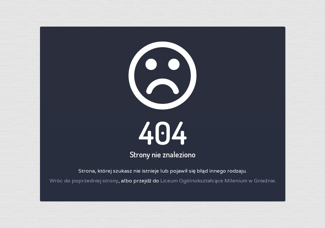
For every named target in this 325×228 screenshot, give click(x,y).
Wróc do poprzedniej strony (84, 180)
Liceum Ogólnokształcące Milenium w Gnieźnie (217, 180)
